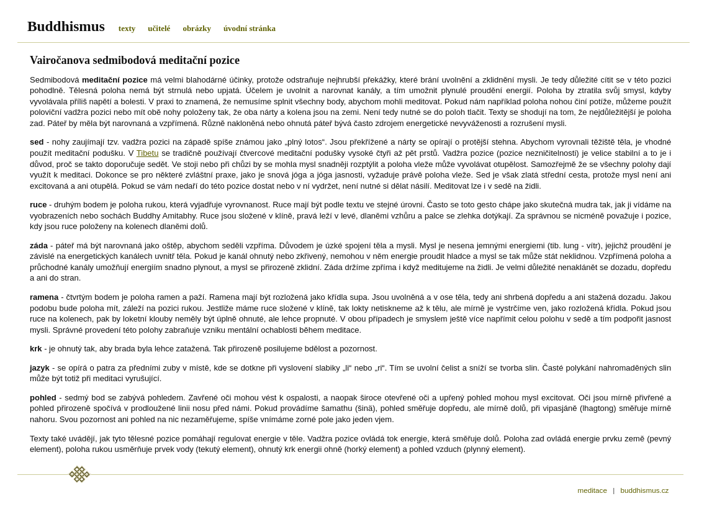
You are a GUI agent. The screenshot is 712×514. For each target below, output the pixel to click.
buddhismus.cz (644, 490)
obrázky (197, 28)
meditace (592, 490)
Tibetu (148, 153)
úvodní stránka (249, 28)
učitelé (159, 28)
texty (127, 28)
